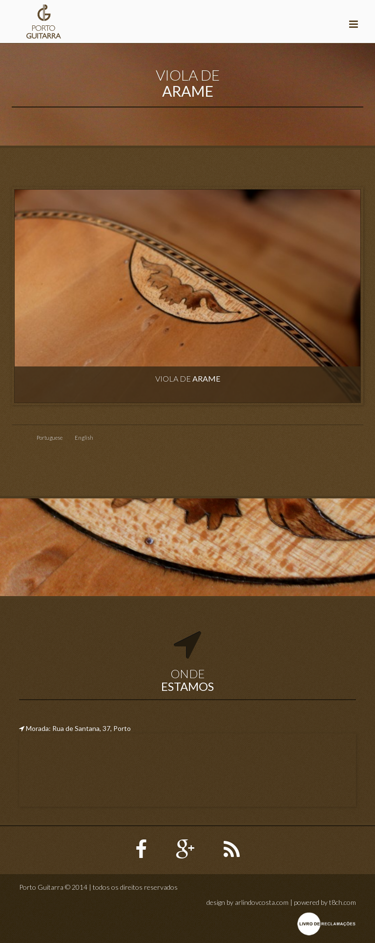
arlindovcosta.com (262, 902)
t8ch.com (342, 902)
